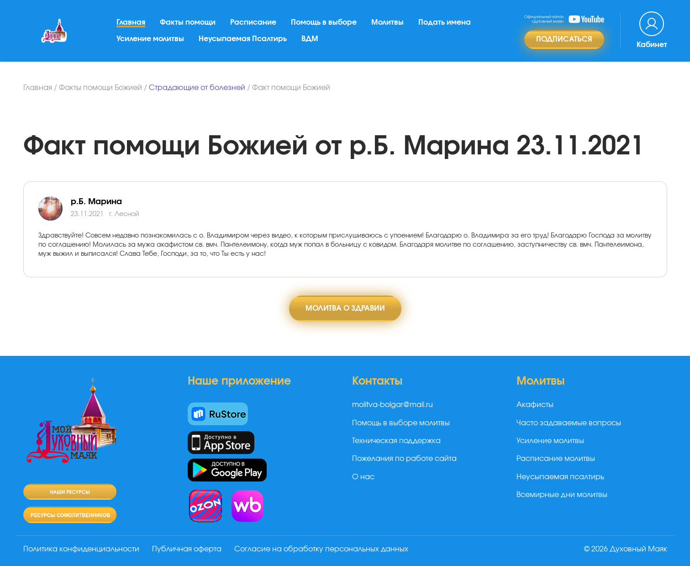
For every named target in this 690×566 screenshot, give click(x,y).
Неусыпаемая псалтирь (560, 477)
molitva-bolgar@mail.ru (392, 404)
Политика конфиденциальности (81, 549)
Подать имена (444, 22)
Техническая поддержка (396, 440)
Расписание (253, 22)
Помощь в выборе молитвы (401, 423)
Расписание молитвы (555, 458)
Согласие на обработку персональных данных (321, 549)
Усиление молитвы (150, 38)
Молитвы (387, 22)
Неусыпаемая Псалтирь (243, 38)
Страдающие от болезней (197, 87)
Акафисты (534, 404)
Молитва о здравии (345, 308)
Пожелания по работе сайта (404, 458)
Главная (130, 22)
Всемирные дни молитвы (561, 494)
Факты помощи (188, 22)
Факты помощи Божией (100, 87)
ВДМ (309, 38)
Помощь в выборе (324, 22)
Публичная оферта (186, 549)
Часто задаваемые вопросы (568, 423)
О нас (363, 477)
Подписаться (564, 39)
